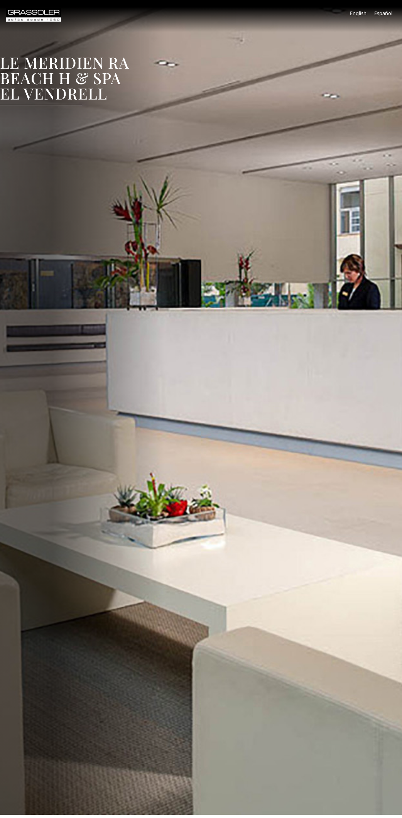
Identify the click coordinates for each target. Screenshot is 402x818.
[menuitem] (358, 13)
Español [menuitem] (383, 13)
